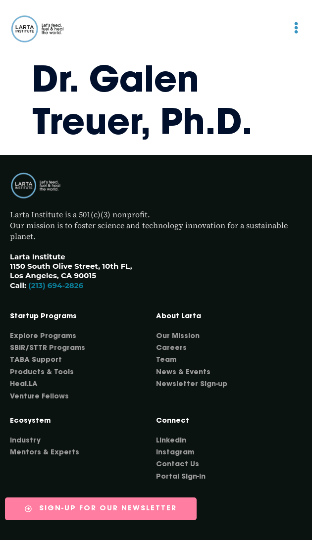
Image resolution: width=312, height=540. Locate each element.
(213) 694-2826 (55, 285)
